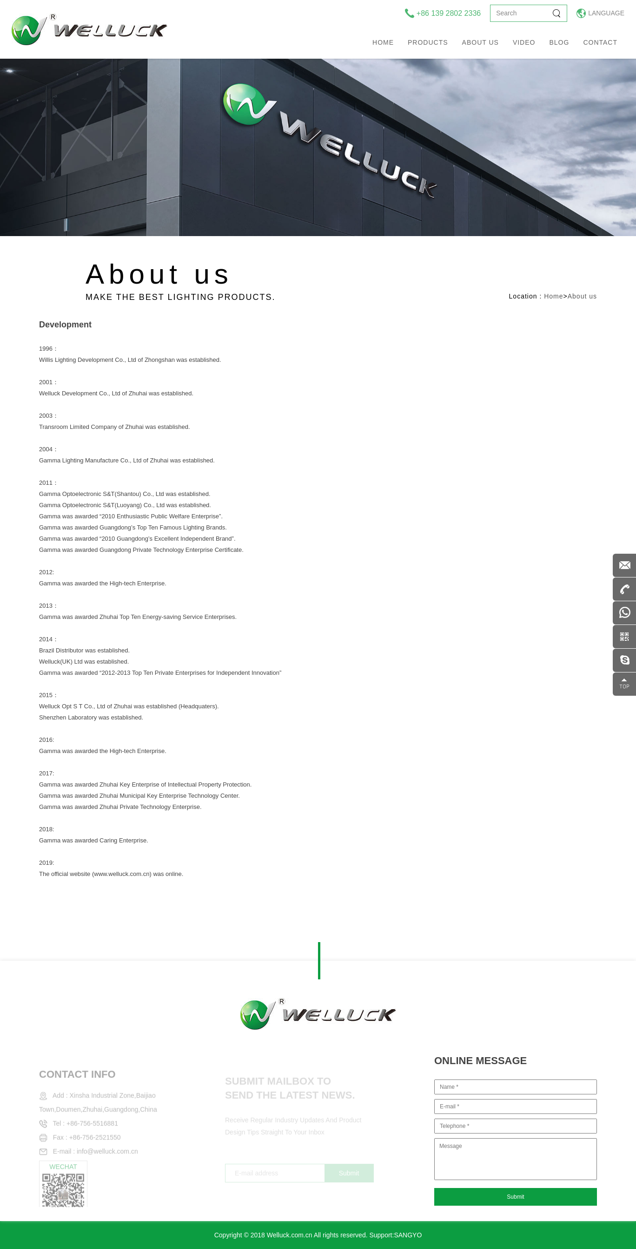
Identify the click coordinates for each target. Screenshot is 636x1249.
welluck (89, 29)
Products (428, 42)
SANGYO (408, 1235)
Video (524, 42)
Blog (559, 42)
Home (383, 42)
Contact (600, 42)
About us (480, 42)
